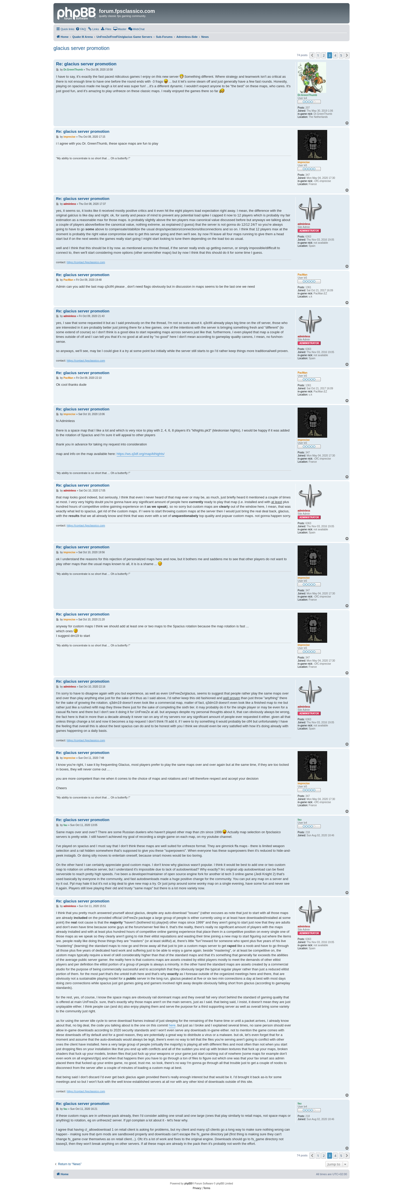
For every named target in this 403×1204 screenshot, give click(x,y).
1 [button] (318, 55)
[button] (312, 55)
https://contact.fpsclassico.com (86, 262)
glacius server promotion (81, 48)
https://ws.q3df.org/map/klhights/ (140, 454)
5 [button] (341, 55)
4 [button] (335, 55)
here (172, 1025)
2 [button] (324, 55)
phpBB (188, 1183)
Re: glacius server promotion (86, 63)
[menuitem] (81, 29)
